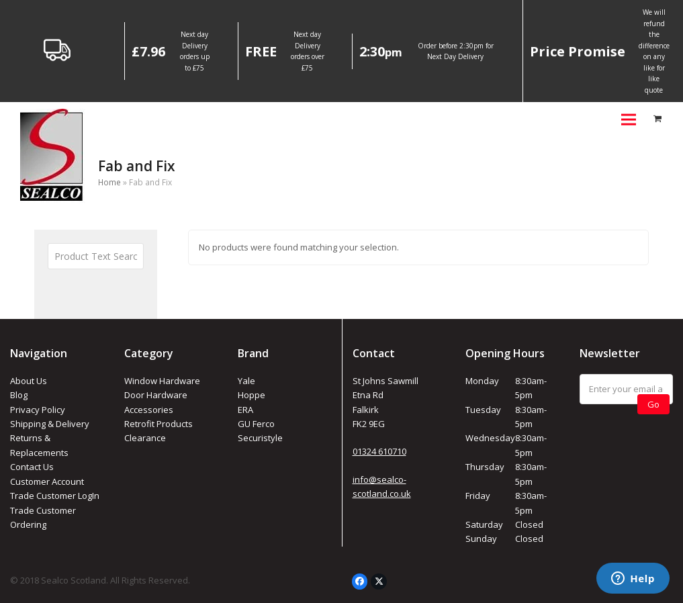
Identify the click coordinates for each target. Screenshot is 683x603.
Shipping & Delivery (49, 424)
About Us (28, 381)
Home (109, 182)
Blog (19, 395)
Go (653, 404)
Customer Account (47, 481)
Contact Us (32, 467)
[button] (628, 119)
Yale (246, 381)
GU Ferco (256, 424)
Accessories (148, 410)
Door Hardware (155, 395)
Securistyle (260, 438)
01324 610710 (379, 451)
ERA (245, 410)
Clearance (145, 438)
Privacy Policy (37, 410)
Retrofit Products (158, 424)
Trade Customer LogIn (54, 496)
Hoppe (251, 395)
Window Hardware (162, 381)
